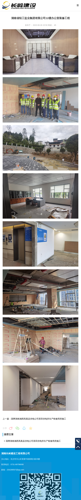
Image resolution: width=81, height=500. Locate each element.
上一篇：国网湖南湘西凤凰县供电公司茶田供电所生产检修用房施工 (34, 419)
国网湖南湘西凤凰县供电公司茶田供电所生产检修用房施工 (33, 441)
